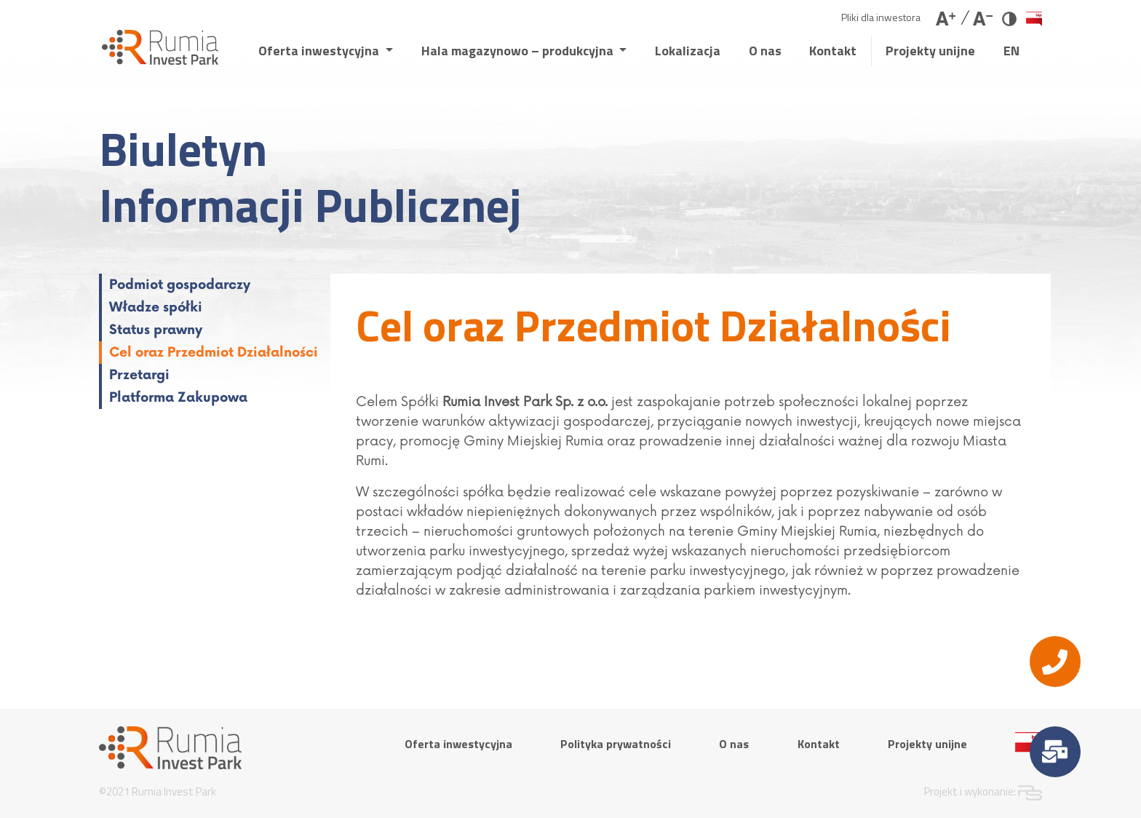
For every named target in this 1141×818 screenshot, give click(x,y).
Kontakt (832, 50)
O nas (765, 50)
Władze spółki (155, 307)
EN (1011, 50)
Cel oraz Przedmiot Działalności (213, 352)
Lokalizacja (687, 50)
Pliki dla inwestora (881, 17)
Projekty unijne (930, 50)
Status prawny (155, 330)
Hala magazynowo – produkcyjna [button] (518, 50)
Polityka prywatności (615, 744)
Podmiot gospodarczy (179, 285)
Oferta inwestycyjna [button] (320, 50)
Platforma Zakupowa (178, 397)
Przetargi (139, 375)
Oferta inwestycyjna (458, 744)
